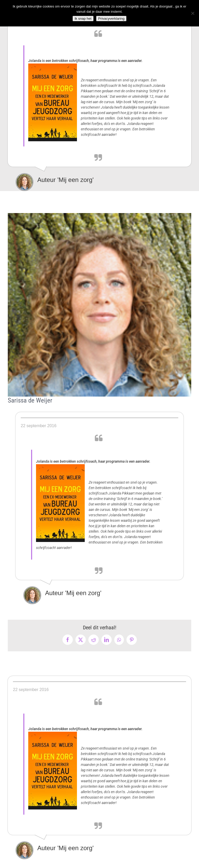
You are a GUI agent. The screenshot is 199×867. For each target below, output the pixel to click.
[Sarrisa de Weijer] (99, 305)
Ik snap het (83, 18)
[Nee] (192, 13)
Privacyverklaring (111, 18)
